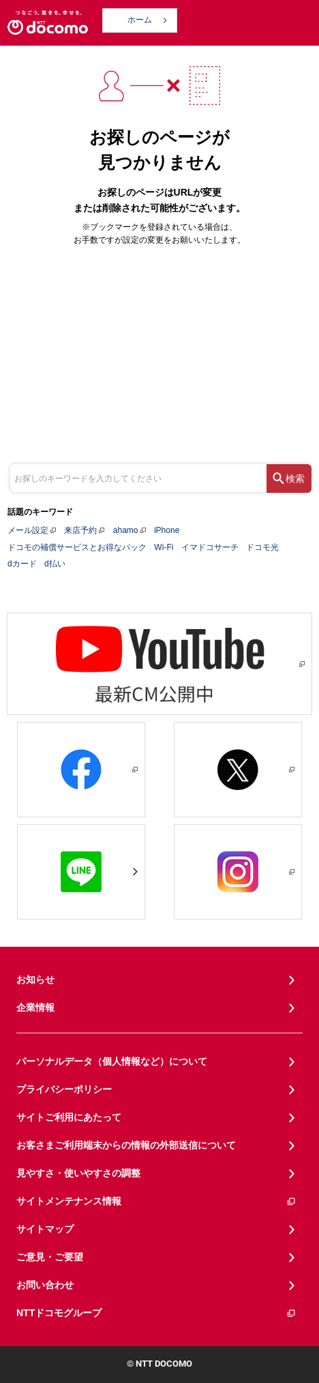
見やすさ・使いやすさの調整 (78, 1173)
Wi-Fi (163, 547)
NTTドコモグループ (156, 1313)
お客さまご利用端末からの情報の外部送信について (126, 1145)
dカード (22, 563)
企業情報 (35, 1007)
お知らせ (35, 979)
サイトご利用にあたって (68, 1117)
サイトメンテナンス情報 (156, 1201)
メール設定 (27, 530)
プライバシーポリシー (64, 1089)
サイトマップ (45, 1229)
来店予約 (80, 530)
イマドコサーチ (210, 547)
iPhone (166, 530)
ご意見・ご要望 (49, 1256)
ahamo (125, 530)
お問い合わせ (45, 1284)
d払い (54, 563)
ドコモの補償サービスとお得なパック (77, 547)
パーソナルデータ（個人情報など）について (111, 1061)
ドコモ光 (262, 547)
